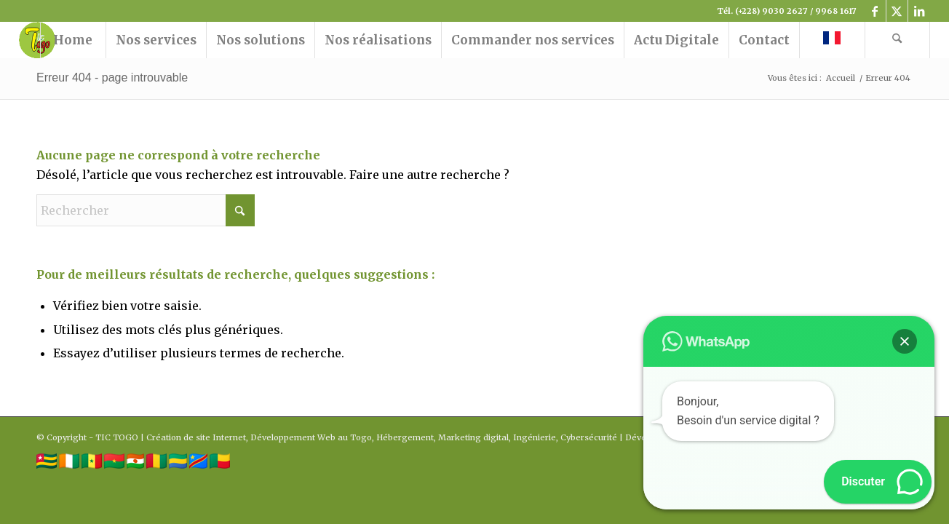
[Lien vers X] (897, 11)
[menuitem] (73, 40)
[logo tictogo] (37, 40)
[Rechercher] (897, 40)
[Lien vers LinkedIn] (919, 11)
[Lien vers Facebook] (875, 11)
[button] (904, 341)
